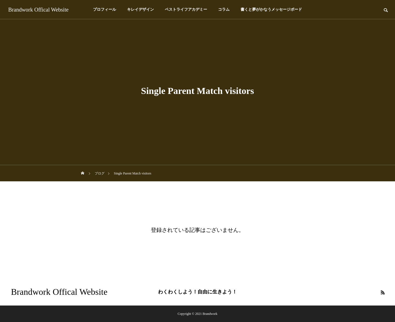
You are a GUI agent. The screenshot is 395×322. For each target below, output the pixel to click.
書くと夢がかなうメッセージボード (271, 9)
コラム (224, 9)
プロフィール (104, 9)
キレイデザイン (140, 9)
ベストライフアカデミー (186, 9)
